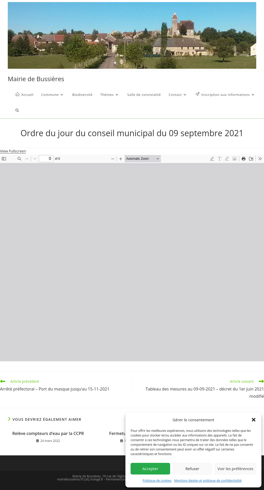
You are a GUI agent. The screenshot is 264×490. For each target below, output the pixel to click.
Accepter (150, 468)
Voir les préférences (235, 468)
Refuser (192, 468)
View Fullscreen (13, 151)
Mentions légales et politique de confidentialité (208, 480)
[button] (253, 419)
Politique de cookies (157, 480)
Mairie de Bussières (36, 78)
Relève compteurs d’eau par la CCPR (48, 433)
